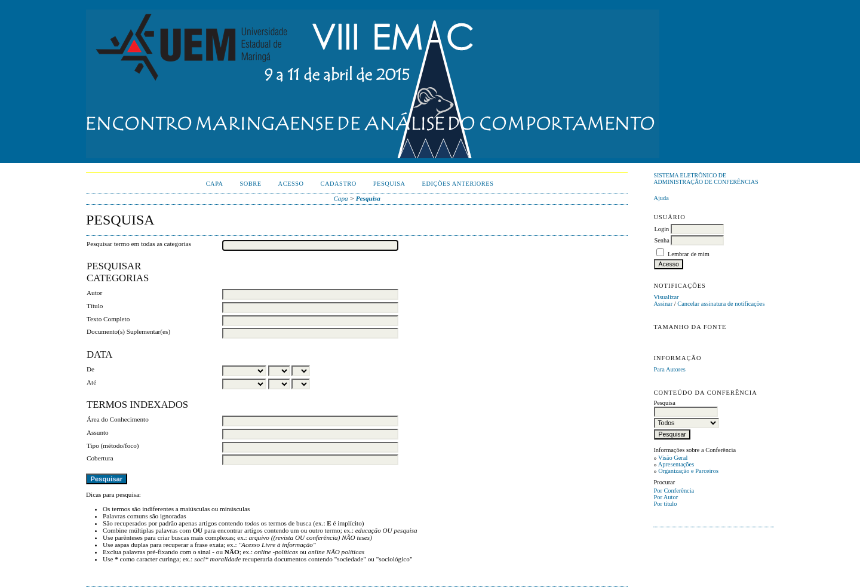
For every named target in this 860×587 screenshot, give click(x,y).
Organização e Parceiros (688, 471)
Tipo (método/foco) (113, 445)
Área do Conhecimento (118, 419)
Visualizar (665, 297)
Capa (214, 183)
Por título (665, 503)
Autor (94, 292)
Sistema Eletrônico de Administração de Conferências (705, 178)
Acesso (291, 183)
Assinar (662, 303)
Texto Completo (108, 318)
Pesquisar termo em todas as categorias (139, 243)
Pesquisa (389, 183)
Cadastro (339, 183)
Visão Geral (672, 457)
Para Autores (669, 369)
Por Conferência (673, 490)
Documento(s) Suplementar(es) (128, 331)
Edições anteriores (458, 183)
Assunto (98, 432)
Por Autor (665, 497)
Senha (661, 240)
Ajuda (660, 198)
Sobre (251, 183)
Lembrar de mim (689, 254)
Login (661, 229)
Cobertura (100, 458)
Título (95, 305)
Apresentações (676, 464)
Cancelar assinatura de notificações (720, 303)
